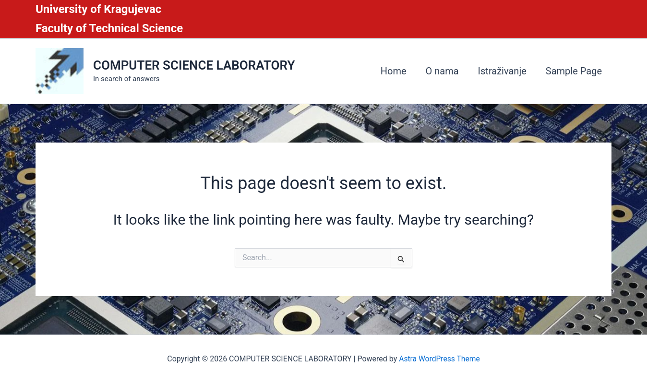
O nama (442, 71)
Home (394, 71)
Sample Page (574, 71)
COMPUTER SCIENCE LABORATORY (194, 65)
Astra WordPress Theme (439, 358)
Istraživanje (502, 71)
